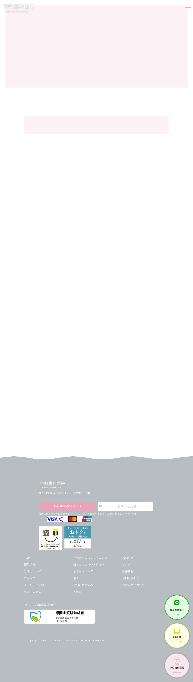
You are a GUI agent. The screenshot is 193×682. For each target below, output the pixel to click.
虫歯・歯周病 (32, 591)
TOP (27, 557)
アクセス (29, 578)
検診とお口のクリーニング (90, 557)
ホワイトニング (83, 571)
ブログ (126, 564)
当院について (32, 571)
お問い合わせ (127, 506)
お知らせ (128, 557)
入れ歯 (77, 591)
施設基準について (133, 584)
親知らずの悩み (83, 584)
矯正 (76, 578)
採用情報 (128, 571)
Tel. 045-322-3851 (67, 506)
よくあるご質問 (34, 584)
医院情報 (29, 564)
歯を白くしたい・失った (88, 564)
